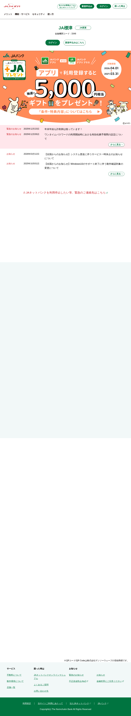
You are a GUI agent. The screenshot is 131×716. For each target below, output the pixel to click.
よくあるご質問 (41, 685)
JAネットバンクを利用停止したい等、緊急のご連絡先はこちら (65, 192)
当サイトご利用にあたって (50, 703)
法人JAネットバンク (79, 703)
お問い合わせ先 (41, 691)
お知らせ (101, 675)
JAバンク (102, 703)
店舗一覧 (11, 687)
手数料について (14, 675)
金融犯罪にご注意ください (109, 681)
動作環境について (15, 681)
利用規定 (27, 703)
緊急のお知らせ (76, 675)
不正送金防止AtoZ (77, 681)
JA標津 (65, 28)
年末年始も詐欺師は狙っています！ (63, 129)
